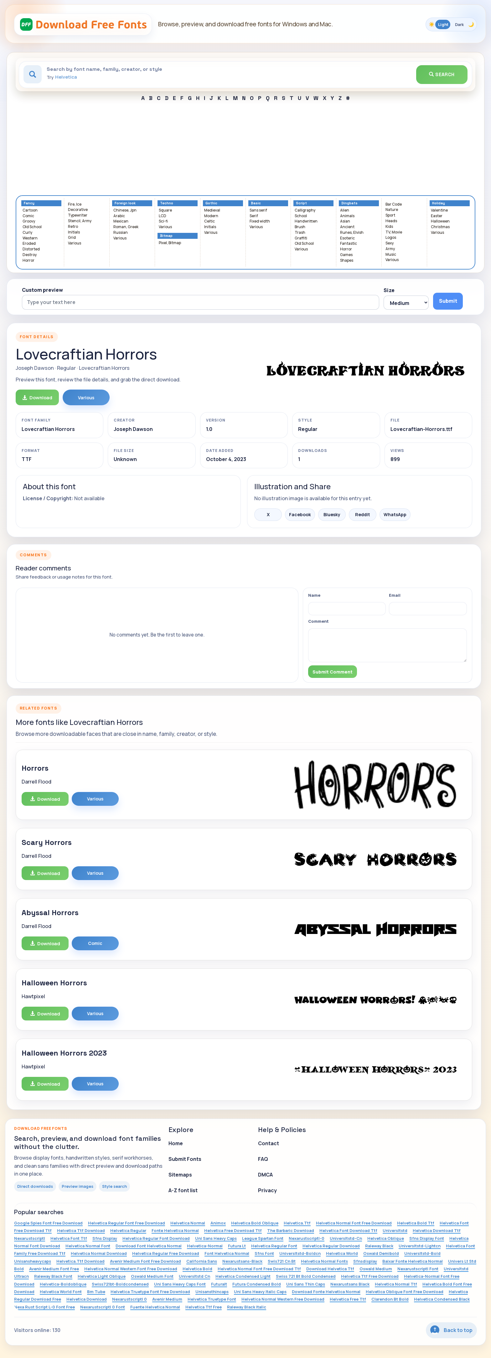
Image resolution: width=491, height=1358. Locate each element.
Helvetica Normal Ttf (396, 1284)
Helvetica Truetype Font (212, 1299)
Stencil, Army (79, 221)
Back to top (451, 1329)
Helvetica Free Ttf (348, 1299)
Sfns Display (104, 1238)
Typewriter (77, 215)
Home (175, 1143)
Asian (345, 221)
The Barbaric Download (290, 1230)
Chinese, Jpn (125, 210)
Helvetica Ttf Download (81, 1230)
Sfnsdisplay (365, 1261)
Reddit (362, 514)
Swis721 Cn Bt (282, 1261)
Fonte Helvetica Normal (175, 1230)
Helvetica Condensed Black (442, 1299)
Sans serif (258, 210)
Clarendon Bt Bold (390, 1299)
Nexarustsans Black (350, 1284)
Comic (28, 216)
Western (30, 238)
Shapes (346, 260)
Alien (344, 210)
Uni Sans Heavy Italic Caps (260, 1291)
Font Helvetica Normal (226, 1253)
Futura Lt (237, 1246)
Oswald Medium (375, 1268)
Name (314, 595)
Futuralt (219, 1284)
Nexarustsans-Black (242, 1261)
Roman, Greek (125, 227)
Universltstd (395, 1230)
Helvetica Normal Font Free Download (354, 1223)
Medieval (212, 210)
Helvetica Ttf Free (203, 1307)
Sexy (389, 243)
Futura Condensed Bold (256, 1284)
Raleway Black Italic (246, 1307)
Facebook (300, 514)
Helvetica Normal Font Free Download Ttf (259, 1268)
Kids (389, 226)
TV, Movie (393, 232)
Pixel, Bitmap (170, 243)
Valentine (439, 210)
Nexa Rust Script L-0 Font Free (44, 1307)
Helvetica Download (86, 1299)
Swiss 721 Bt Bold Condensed (306, 1276)
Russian (120, 232)
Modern (211, 216)
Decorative (78, 209)
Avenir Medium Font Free (54, 1268)
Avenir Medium (167, 1299)
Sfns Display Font (426, 1238)
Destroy (30, 255)
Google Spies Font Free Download (48, 1223)
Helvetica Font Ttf (68, 1238)
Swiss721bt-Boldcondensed (120, 1284)
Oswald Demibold (381, 1253)
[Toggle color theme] (451, 24)
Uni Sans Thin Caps (305, 1284)
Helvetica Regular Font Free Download (126, 1223)
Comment (318, 621)
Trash (300, 232)
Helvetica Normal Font (87, 1246)
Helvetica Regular (128, 1230)
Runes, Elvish (352, 232)
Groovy (29, 221)
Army (390, 249)
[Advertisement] (245, 148)
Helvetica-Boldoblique (63, 1284)
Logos (390, 237)
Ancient (347, 227)
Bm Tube (96, 1291)
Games (346, 255)
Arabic (119, 216)
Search (442, 74)
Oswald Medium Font (152, 1276)
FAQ (263, 1159)
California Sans (201, 1261)
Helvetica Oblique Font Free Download (404, 1291)
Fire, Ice (74, 204)
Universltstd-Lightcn (420, 1246)
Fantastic (348, 243)
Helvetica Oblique (385, 1238)
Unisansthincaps (212, 1291)
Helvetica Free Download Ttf (233, 1230)
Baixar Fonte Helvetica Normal (412, 1261)
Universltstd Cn (194, 1276)
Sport (390, 215)
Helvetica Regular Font (274, 1246)
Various (74, 243)
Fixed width (260, 221)
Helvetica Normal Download (99, 1253)
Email (395, 595)
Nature (391, 209)
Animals (347, 216)
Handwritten (306, 221)
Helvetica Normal (187, 1223)
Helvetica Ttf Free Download (370, 1276)
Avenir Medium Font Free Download (145, 1261)
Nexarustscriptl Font (417, 1268)
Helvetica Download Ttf (437, 1230)
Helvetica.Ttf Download (80, 1261)
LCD (162, 216)
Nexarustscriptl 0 (129, 1299)
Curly (27, 232)
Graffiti (301, 238)
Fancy (29, 203)
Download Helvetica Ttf (330, 1268)
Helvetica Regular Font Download (156, 1238)
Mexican (120, 221)
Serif (254, 216)
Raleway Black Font (53, 1276)
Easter (436, 216)
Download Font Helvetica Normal (149, 1246)
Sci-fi (163, 221)
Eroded (29, 243)
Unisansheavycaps (32, 1261)
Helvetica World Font (61, 1291)
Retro (73, 226)
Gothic (211, 203)
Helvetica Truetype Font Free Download (150, 1291)
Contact (268, 1143)
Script (301, 203)
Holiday (438, 203)
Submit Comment (333, 672)
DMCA (265, 1174)
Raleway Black (379, 1246)
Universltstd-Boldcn (300, 1253)
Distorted (31, 249)
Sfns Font (264, 1253)
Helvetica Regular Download (331, 1246)
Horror (28, 260)
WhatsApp (395, 514)
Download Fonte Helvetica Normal (326, 1291)
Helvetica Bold (197, 1268)
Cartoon (30, 210)
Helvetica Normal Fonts (324, 1261)
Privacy (267, 1190)
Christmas (440, 227)
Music (390, 254)
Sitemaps (180, 1174)
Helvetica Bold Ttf (415, 1223)
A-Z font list (183, 1190)
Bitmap (166, 236)
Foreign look (125, 203)
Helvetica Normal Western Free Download (282, 1299)
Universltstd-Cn (346, 1238)
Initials (74, 232)
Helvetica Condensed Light (243, 1276)
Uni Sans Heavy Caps (216, 1238)
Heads (391, 221)
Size (389, 290)
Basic (256, 203)
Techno (166, 203)
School (301, 216)
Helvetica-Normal (205, 1246)
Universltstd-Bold (422, 1253)
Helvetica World (342, 1253)
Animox (218, 1223)
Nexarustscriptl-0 (306, 1238)
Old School (32, 227)
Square (165, 210)
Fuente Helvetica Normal (155, 1307)
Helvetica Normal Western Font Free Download (130, 1268)
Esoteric (347, 238)
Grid (72, 237)
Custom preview (42, 290)
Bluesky (331, 514)
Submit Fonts (184, 1159)
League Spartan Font (262, 1238)
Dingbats (349, 203)
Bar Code (393, 204)
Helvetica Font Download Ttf (348, 1230)
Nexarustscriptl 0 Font (102, 1307)
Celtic (209, 221)
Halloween (440, 221)
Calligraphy (305, 210)
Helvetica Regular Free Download (165, 1253)
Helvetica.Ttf (297, 1223)
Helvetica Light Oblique (102, 1276)
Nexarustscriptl (29, 1238)
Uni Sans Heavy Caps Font (180, 1284)
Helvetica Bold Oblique (254, 1223)
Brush (300, 227)
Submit (448, 300)
